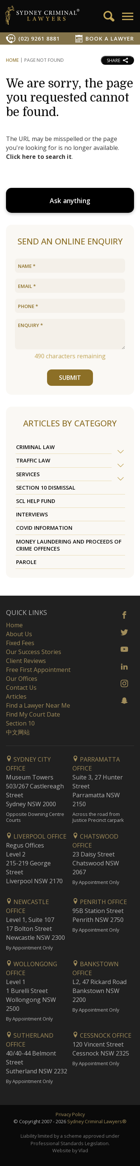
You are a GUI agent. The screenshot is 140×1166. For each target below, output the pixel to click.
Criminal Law (35, 447)
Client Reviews (26, 661)
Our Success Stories (33, 652)
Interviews (32, 514)
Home (12, 60)
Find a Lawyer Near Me (38, 705)
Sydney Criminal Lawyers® (97, 1121)
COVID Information (44, 527)
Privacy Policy (70, 1114)
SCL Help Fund (35, 500)
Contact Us (21, 687)
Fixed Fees (20, 643)
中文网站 (18, 732)
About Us (19, 634)
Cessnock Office (101, 1035)
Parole (26, 562)
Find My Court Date (33, 714)
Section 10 (20, 723)
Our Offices (21, 679)
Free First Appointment (38, 670)
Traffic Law (33, 460)
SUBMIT (70, 378)
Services (28, 474)
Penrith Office (99, 902)
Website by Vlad (70, 1150)
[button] (127, 16)
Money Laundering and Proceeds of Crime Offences (68, 545)
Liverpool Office (36, 836)
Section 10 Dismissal (45, 487)
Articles (16, 696)
